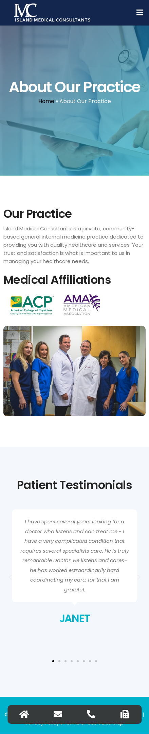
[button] (140, 12)
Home (46, 101)
